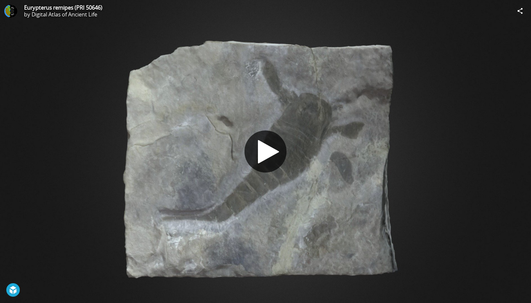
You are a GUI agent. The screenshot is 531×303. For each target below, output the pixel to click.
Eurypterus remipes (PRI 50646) (63, 7)
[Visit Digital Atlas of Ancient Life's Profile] (11, 11)
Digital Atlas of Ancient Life (64, 14)
